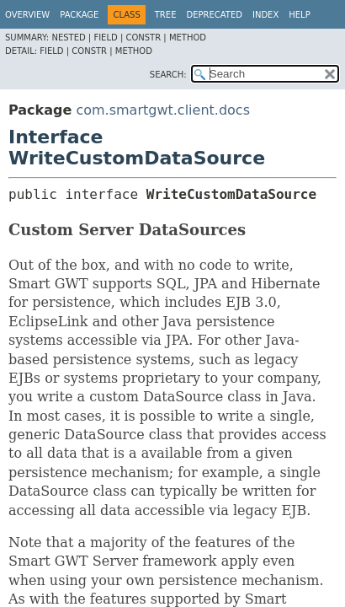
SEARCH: (168, 74)
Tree (166, 14)
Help (299, 14)
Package (79, 14)
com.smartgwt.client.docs (163, 110)
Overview (27, 14)
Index (265, 14)
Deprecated (214, 14)
